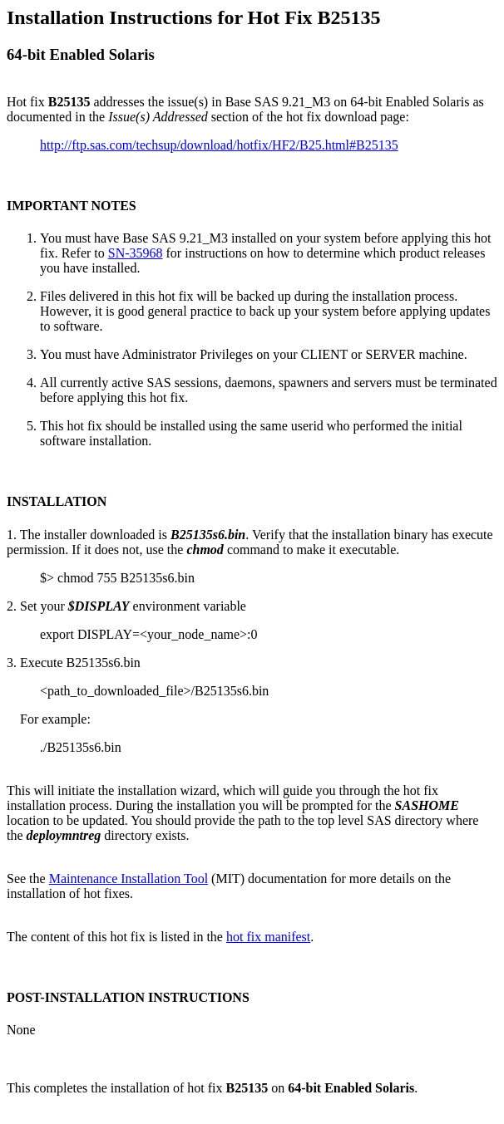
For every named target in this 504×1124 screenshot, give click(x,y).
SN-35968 (135, 253)
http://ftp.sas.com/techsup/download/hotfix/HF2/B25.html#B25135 (219, 145)
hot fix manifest (268, 937)
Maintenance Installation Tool (128, 878)
